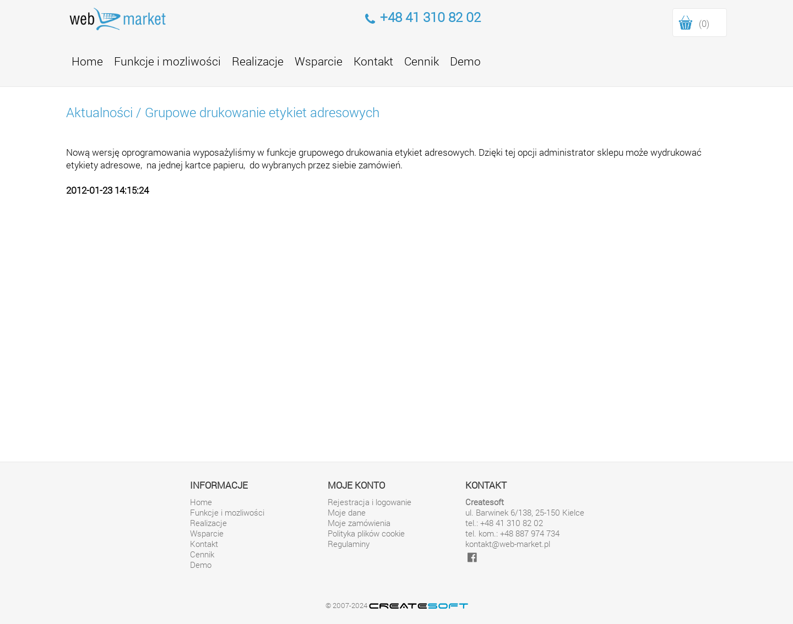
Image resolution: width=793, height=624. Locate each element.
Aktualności (99, 112)
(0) (704, 23)
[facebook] (472, 557)
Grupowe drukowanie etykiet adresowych (262, 112)
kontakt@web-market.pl (507, 544)
